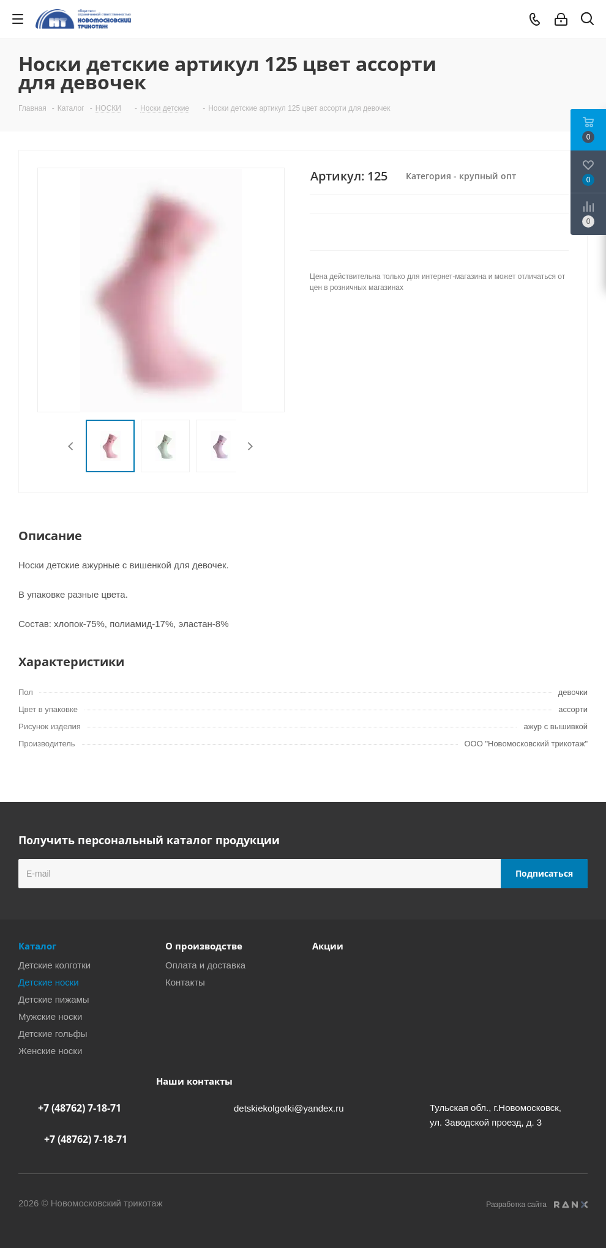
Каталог (37, 946)
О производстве (203, 946)
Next (250, 446)
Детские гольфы (53, 1033)
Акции (327, 946)
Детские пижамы (53, 999)
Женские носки (50, 1051)
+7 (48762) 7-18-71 (79, 1108)
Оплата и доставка (205, 965)
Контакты (185, 982)
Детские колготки (54, 965)
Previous (71, 446)
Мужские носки (50, 1016)
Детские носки (48, 982)
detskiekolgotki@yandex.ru (289, 1108)
